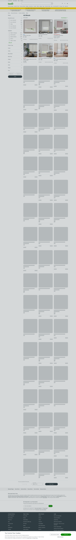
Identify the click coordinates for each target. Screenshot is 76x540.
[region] (38, 535)
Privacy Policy (35, 538)
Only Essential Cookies (55, 534)
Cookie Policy (29, 538)
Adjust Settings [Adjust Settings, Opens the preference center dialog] (60, 536)
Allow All (66, 534)
